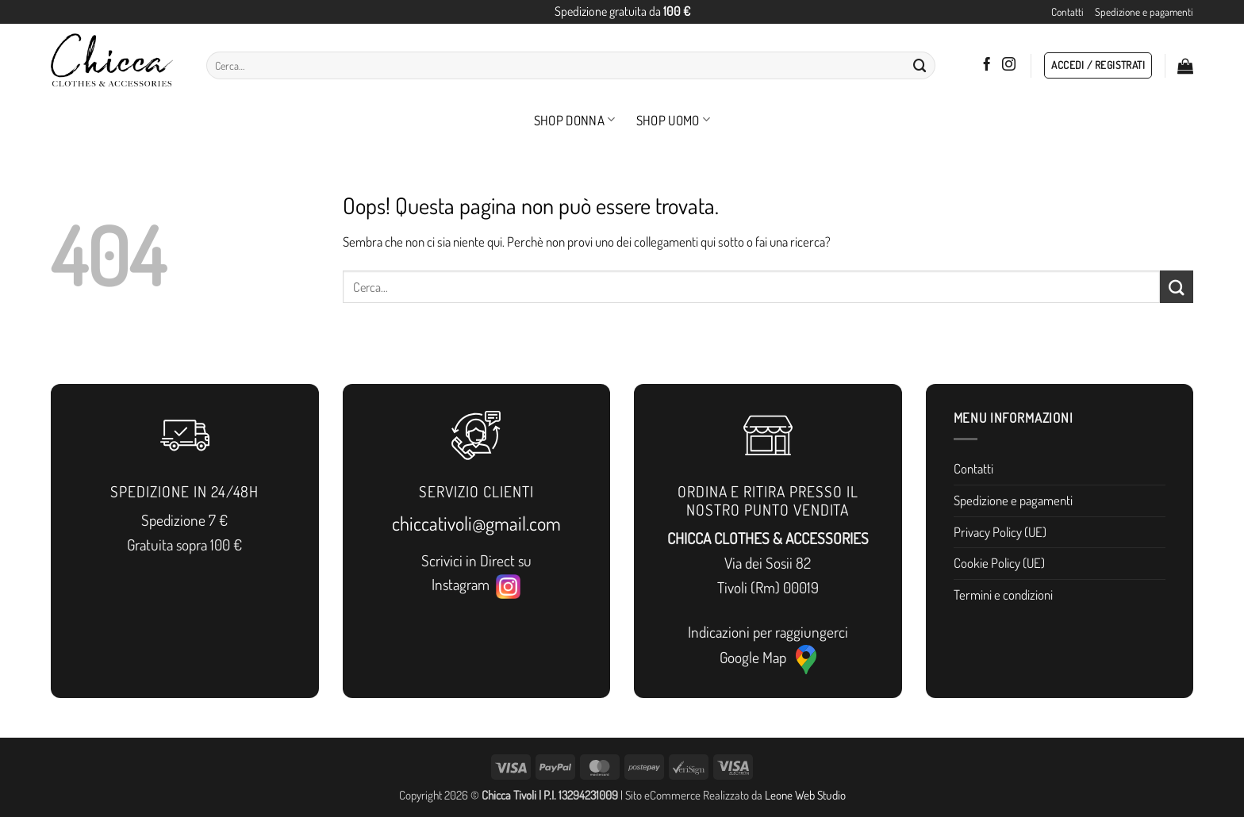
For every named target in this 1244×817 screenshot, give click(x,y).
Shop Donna (575, 120)
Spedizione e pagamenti (1144, 11)
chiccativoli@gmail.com (476, 523)
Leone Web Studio (805, 795)
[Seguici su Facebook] (986, 65)
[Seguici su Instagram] (1009, 65)
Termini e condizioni (1003, 594)
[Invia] (919, 65)
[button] (1098, 65)
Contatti (1067, 11)
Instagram (476, 585)
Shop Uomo (673, 120)
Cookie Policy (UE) (999, 562)
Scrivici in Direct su (476, 560)
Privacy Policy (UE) (1000, 532)
